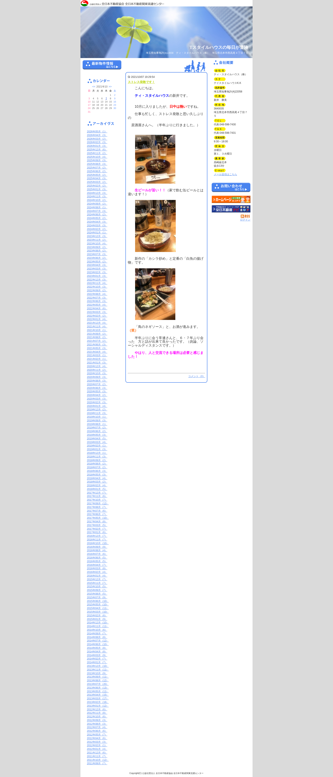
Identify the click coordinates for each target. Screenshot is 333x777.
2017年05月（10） (98, 517)
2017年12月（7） (97, 492)
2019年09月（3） (97, 420)
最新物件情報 (102, 66)
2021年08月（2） (97, 337)
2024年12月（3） (97, 193)
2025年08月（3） (97, 164)
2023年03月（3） (97, 268)
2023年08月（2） (97, 250)
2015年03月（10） (98, 611)
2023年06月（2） (97, 258)
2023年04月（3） (97, 265)
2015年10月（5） (97, 586)
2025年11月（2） (97, 153)
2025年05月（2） (97, 175)
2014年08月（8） (97, 637)
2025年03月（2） (97, 182)
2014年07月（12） (98, 640)
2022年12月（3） (97, 279)
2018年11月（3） (97, 456)
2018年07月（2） (97, 467)
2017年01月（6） (97, 532)
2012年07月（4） (97, 727)
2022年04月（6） (97, 308)
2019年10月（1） (97, 416)
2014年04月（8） (97, 651)
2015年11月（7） (97, 583)
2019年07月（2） (97, 427)
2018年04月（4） (97, 478)
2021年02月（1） (97, 359)
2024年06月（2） (97, 214)
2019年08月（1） (97, 424)
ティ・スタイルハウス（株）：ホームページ (231, 199)
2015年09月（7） (97, 590)
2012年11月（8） (97, 712)
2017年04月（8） (97, 521)
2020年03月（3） (97, 398)
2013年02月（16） (98, 702)
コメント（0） (196, 376)
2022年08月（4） (97, 294)
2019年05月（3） (97, 434)
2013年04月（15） (98, 694)
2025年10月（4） (97, 156)
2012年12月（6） (97, 709)
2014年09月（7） (97, 633)
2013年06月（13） (98, 687)
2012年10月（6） (97, 716)
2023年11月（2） (97, 239)
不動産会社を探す (231, 208)
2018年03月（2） (97, 481)
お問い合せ (231, 188)
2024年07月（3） (97, 211)
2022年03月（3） (97, 312)
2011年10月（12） (98, 760)
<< (93, 86)
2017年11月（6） (97, 496)
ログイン (245, 219)
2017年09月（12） (98, 503)
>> (110, 86)
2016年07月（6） (97, 554)
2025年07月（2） (97, 167)
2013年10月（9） (97, 673)
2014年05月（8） (97, 648)
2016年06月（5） (97, 557)
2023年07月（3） (97, 254)
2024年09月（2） (97, 203)
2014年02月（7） (97, 658)
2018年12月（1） (97, 453)
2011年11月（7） (97, 756)
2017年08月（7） (97, 507)
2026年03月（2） (97, 138)
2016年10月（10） (98, 543)
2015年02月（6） (97, 615)
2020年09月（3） (97, 377)
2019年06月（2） (97, 431)
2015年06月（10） (98, 601)
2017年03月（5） (97, 525)
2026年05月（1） (97, 131)
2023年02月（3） (97, 272)
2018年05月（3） (97, 474)
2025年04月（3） (97, 178)
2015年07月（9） (97, 597)
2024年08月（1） (97, 207)
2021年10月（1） (97, 330)
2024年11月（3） (97, 196)
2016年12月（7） (97, 535)
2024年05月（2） (97, 218)
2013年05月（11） (98, 691)
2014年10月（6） (97, 629)
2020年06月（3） (97, 388)
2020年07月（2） (97, 384)
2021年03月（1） (97, 355)
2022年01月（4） (97, 319)
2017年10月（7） (97, 499)
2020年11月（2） (97, 370)
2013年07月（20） (98, 684)
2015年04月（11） (98, 608)
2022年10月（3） (97, 286)
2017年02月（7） (97, 528)
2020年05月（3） (97, 391)
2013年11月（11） (98, 669)
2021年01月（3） (97, 362)
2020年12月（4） (97, 366)
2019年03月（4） (97, 442)
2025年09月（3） (97, 160)
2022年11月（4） (97, 283)
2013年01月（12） (98, 705)
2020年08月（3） (97, 380)
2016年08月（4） (97, 550)
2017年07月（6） (97, 510)
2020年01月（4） (97, 406)
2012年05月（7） (97, 734)
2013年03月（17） (98, 698)
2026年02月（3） (97, 142)
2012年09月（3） (97, 720)
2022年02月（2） (97, 315)
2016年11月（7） (97, 539)
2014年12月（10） (98, 622)
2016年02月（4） (97, 572)
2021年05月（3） (97, 348)
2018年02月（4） (97, 485)
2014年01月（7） (97, 662)
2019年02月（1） (97, 445)
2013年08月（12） (98, 680)
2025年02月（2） (97, 185)
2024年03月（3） (97, 225)
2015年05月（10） (98, 604)
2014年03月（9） (97, 655)
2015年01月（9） (97, 619)
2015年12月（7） (97, 579)
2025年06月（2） (97, 171)
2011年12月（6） (97, 752)
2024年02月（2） (97, 229)
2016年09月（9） (97, 546)
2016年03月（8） (97, 568)
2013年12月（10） (98, 666)
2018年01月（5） (97, 489)
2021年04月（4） (97, 351)
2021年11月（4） (97, 326)
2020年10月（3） (97, 373)
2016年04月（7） (97, 565)
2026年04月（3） (97, 135)
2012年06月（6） (97, 730)
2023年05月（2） (97, 261)
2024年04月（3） (97, 221)
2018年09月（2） (97, 460)
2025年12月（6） (97, 149)
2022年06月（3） (97, 301)
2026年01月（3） (97, 145)
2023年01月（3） (97, 276)
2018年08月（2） (97, 463)
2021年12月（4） (97, 322)
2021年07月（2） (97, 340)
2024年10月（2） (97, 200)
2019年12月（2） (97, 409)
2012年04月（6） (97, 738)
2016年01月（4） (97, 575)
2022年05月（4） (97, 304)
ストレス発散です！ (141, 82)
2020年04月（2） (97, 395)
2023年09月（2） (97, 247)
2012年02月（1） (97, 745)
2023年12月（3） (97, 236)
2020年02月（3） (97, 402)
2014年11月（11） (98, 626)
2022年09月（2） (97, 290)
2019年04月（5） (97, 438)
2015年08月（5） (97, 593)
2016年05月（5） (97, 561)
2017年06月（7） (97, 514)
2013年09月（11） (98, 676)
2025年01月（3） (97, 189)
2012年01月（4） (97, 749)
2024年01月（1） (97, 232)
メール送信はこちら (225, 174)
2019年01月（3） (97, 449)
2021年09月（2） (97, 333)
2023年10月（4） (97, 243)
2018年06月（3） (97, 471)
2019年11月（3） (97, 413)
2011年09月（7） (97, 763)
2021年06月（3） (97, 344)
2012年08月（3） (97, 723)
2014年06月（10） (98, 644)
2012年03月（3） (97, 741)
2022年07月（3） (97, 297)
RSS (245, 216)
